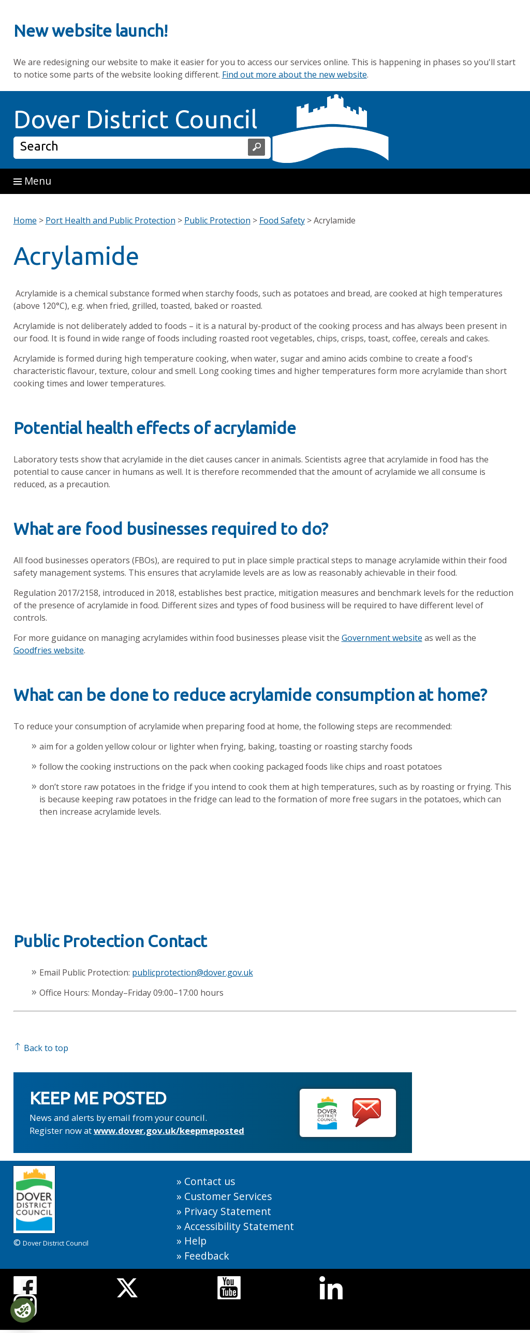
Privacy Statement (227, 1211)
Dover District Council (135, 119)
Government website (382, 637)
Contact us (209, 1181)
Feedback (206, 1256)
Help (195, 1241)
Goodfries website (48, 650)
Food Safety (282, 220)
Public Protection (217, 220)
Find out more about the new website (294, 74)
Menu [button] (32, 181)
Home (25, 220)
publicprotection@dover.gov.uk (192, 972)
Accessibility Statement (239, 1226)
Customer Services (228, 1196)
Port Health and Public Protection (110, 220)
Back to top (40, 1048)
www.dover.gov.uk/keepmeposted (169, 1130)
